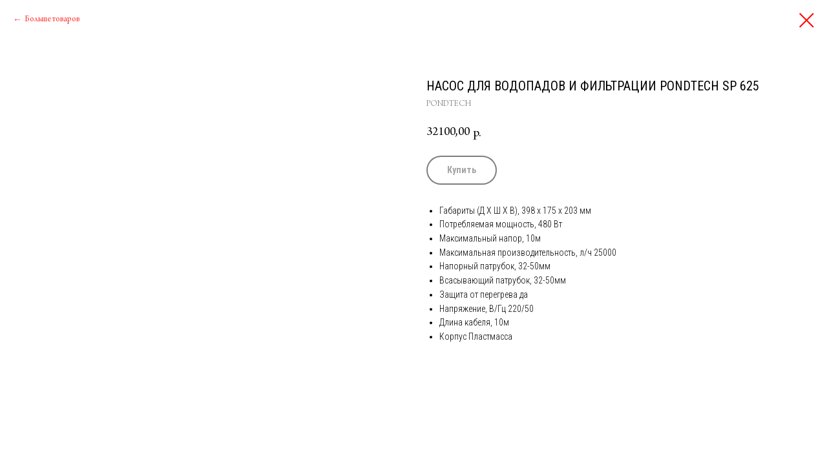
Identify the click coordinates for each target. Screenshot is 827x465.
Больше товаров (52, 19)
